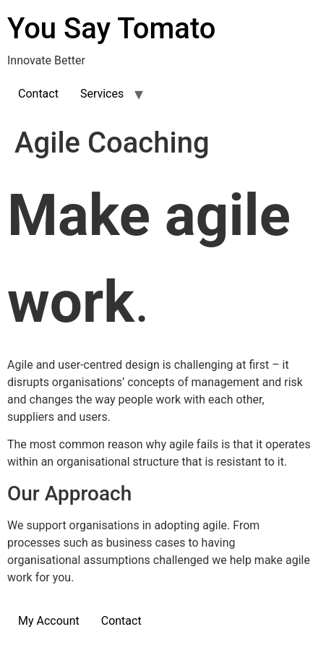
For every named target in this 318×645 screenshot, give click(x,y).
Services (102, 94)
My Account (49, 621)
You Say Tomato (111, 29)
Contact (38, 94)
